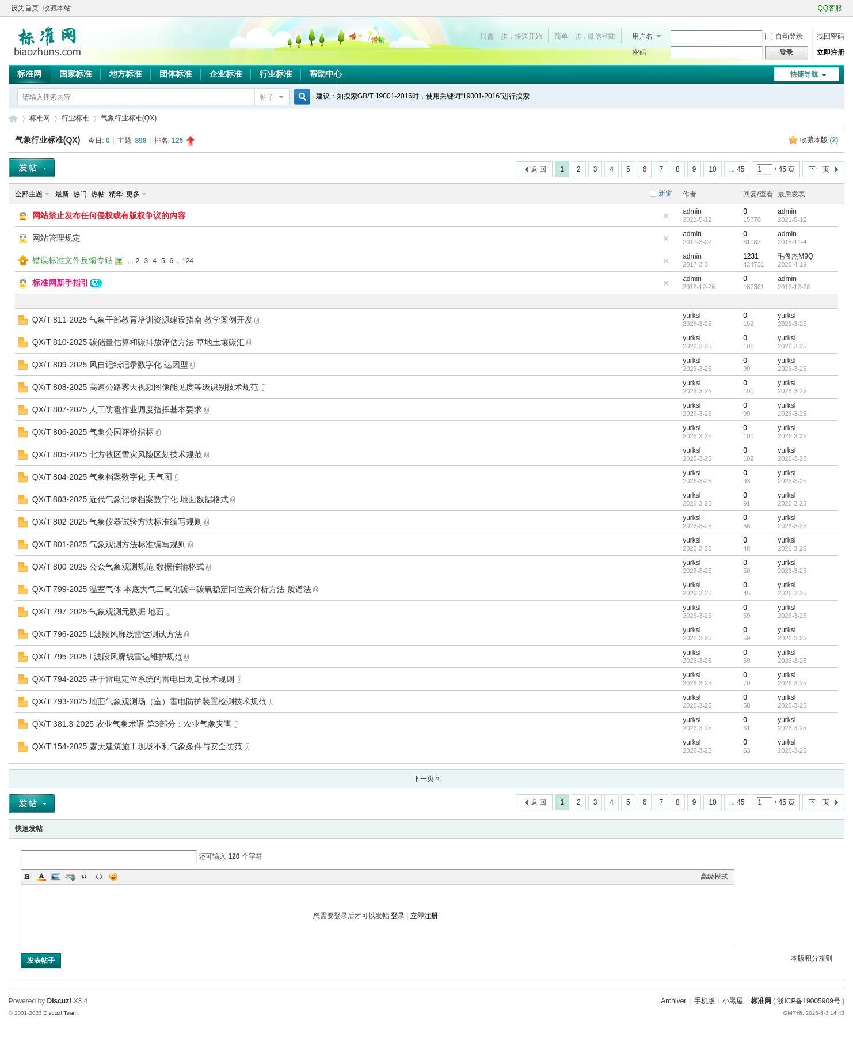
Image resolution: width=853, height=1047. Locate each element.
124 (187, 261)
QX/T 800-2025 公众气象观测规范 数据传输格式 (118, 566)
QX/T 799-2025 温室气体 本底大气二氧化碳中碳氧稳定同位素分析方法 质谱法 (171, 589)
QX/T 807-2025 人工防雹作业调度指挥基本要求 (117, 409)
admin (692, 211)
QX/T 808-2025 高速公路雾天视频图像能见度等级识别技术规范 (145, 387)
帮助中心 (326, 73)
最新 (62, 194)
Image (56, 876)
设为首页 (25, 8)
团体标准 (175, 73)
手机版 (704, 1001)
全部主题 (29, 194)
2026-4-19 (792, 264)
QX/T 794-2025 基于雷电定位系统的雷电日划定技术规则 (133, 679)
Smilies (113, 876)
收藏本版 (819, 140)
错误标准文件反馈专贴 (72, 260)
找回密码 (830, 36)
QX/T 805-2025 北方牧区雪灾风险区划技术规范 (117, 454)
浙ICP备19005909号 (808, 1001)
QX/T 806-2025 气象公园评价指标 (93, 432)
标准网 (29, 73)
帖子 (267, 97)
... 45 (737, 169)
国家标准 (75, 73)
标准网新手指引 (60, 282)
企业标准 (226, 73)
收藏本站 (57, 8)
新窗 (665, 193)
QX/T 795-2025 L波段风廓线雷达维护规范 (107, 656)
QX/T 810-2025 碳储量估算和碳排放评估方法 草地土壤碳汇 (138, 342)
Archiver (673, 1001)
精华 (116, 194)
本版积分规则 (811, 958)
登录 (398, 916)
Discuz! (59, 1001)
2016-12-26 (794, 286)
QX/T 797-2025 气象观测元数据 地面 (98, 611)
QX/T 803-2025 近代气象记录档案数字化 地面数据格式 (130, 499)
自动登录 (784, 36)
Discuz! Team (60, 1013)
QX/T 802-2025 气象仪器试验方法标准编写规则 (117, 521)
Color (41, 876)
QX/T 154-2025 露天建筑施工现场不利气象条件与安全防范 (137, 746)
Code (99, 876)
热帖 (98, 194)
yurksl (691, 316)
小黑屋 (732, 1001)
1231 (751, 256)
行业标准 (276, 73)
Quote (84, 876)
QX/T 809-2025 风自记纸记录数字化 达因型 (110, 364)
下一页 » (426, 779)
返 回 (538, 169)
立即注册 (830, 52)
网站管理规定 (56, 237)
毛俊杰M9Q (795, 256)
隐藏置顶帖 (665, 216)
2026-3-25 (792, 323)
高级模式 (714, 876)
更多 (133, 194)
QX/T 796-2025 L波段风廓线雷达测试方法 (107, 634)
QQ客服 (830, 8)
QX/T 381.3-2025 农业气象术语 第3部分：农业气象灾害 (132, 724)
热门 (80, 194)
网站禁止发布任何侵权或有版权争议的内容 (108, 215)
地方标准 (125, 73)
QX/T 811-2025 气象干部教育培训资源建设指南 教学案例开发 (142, 319)
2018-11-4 (792, 241)
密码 (639, 52)
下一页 (819, 169)
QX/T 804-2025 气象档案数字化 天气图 (102, 476)
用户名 (642, 36)
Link (70, 876)
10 (712, 169)
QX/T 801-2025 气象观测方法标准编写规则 (109, 544)
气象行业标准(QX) (129, 118)
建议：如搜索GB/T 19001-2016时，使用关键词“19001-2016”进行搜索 (423, 96)
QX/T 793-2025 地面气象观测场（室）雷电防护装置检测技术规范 (149, 701)
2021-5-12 (792, 219)
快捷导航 (804, 74)
